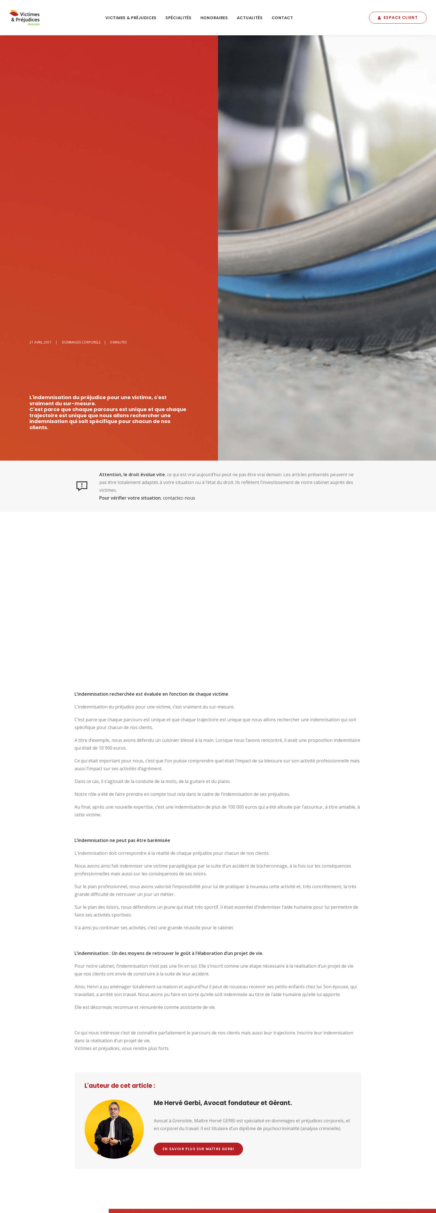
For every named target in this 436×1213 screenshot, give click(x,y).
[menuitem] (130, 17)
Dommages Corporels (81, 67)
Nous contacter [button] (161, 1014)
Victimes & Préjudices (131, 18)
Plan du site (176, 1184)
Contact (282, 18)
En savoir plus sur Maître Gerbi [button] (198, 874)
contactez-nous (179, 223)
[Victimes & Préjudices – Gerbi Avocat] (24, 17)
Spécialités (178, 18)
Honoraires (214, 18)
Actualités (250, 18)
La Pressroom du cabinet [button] (375, 1131)
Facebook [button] (217, 1014)
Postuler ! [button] (257, 1134)
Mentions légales (148, 1184)
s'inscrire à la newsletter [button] (170, 1131)
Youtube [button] (266, 1014)
